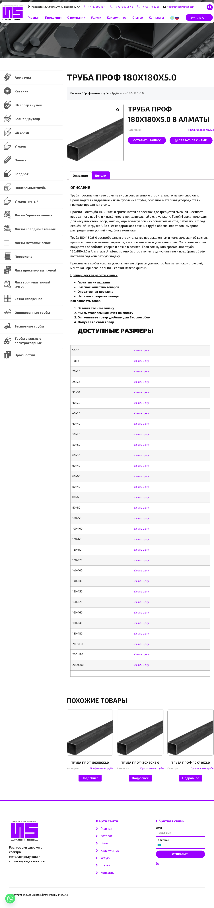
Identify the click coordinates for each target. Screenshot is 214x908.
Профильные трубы (96, 93)
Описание (80, 175)
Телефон (162, 840)
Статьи (137, 17)
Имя (159, 828)
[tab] (80, 175)
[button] (210, 7)
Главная (33, 17)
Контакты (156, 17)
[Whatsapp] (10, 898)
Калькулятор (117, 17)
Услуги (96, 17)
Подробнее (90, 778)
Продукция (53, 17)
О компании (76, 17)
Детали (100, 175)
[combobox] (160, 845)
